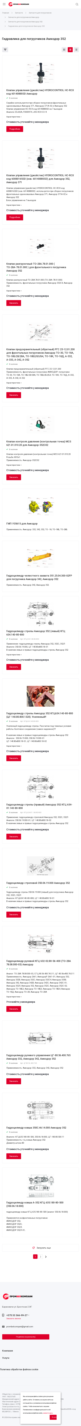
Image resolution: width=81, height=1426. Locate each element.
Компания (7, 1350)
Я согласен (54, 1417)
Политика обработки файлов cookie (19, 1369)
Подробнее (14, 129)
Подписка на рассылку (25, 1337)
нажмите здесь (48, 1413)
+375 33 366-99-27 (16, 1315)
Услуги (5, 1358)
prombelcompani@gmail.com (19, 1326)
